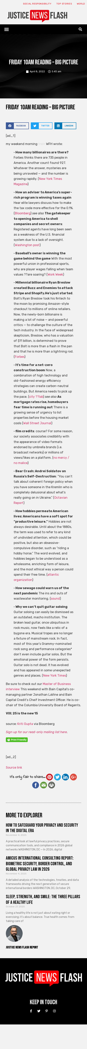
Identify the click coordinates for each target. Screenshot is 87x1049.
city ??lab (36, 397)
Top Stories (64, 4)
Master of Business (57, 684)
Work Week (55, 274)
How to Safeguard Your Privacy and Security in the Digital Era (42, 828)
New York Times (54, 675)
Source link (14, 767)
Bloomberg (22, 213)
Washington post (27, 245)
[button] (6, 29)
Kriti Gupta (25, 724)
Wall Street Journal (37, 423)
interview (13, 689)
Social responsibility (37, 4)
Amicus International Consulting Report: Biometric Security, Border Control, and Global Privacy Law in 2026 (40, 863)
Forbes (19, 357)
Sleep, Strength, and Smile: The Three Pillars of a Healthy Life (43, 899)
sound (55, 598)
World (81, 4)
